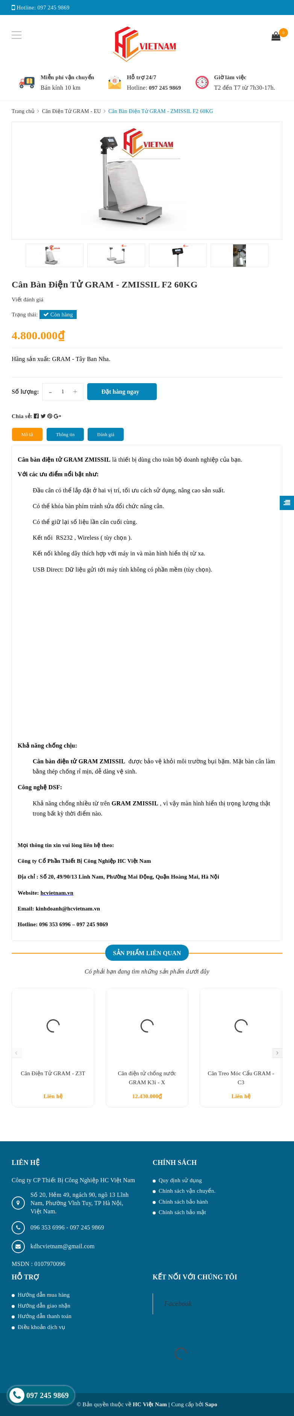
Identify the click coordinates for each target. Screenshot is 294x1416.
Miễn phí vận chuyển (67, 77)
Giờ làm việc (230, 77)
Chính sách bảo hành (183, 1202)
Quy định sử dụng (180, 1180)
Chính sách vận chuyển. (187, 1191)
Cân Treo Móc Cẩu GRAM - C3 (241, 1077)
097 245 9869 (53, 8)
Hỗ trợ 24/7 (141, 77)
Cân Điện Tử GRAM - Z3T (53, 1073)
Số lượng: (25, 391)
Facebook (178, 1304)
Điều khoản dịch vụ (41, 1327)
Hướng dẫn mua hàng (44, 1295)
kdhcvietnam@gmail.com (62, 1246)
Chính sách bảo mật (182, 1212)
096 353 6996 (48, 1227)
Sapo (211, 1404)
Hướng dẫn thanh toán (44, 1316)
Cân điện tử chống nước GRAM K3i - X (147, 1077)
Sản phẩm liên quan (147, 953)
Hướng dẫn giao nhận (44, 1306)
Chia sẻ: (22, 416)
